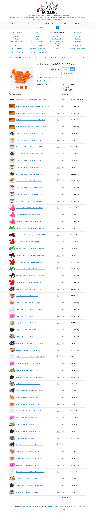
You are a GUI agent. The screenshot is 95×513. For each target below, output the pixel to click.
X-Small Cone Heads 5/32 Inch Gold (27, 479)
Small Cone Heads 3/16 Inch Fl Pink (27, 418)
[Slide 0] (17, 87)
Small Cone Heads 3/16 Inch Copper (27, 397)
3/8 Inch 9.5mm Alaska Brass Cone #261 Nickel (31, 127)
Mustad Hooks (77, 46)
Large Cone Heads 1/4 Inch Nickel (26, 336)
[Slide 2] (26, 87)
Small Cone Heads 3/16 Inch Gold (26, 424)
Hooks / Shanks (37, 46)
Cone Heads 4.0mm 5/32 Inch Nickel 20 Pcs (29, 147)
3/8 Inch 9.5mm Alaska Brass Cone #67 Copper (31, 113)
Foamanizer (78, 41)
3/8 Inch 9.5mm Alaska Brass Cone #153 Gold (30, 120)
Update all (65, 94)
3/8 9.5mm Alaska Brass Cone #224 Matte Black (31, 100)
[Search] (46, 27)
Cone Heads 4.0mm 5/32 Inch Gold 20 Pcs (29, 140)
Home (11, 57)
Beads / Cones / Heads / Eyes (31, 57)
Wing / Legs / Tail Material (37, 52)
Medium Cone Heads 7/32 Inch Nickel (28, 384)
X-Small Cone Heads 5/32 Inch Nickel (27, 492)
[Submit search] (57, 27)
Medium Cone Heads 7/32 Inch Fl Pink (28, 364)
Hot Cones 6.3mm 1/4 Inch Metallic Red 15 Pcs (30, 276)
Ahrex (37, 32)
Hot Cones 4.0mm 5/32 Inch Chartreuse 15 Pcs (31, 228)
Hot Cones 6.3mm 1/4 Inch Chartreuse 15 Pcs (30, 269)
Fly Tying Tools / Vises (37, 41)
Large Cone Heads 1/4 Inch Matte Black (28, 330)
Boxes (37, 36)
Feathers (78, 39)
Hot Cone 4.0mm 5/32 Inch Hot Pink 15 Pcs (29, 208)
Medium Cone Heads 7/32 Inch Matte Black (29, 377)
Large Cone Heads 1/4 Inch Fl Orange (28, 303)
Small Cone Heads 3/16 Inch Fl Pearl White (29, 411)
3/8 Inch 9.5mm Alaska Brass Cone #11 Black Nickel (32, 106)
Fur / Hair (17, 46)
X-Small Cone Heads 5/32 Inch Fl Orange (29, 458)
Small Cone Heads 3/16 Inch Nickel (27, 438)
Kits (57, 46)
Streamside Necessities (37, 48)
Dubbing (37, 39)
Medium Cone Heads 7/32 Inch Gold (27, 370)
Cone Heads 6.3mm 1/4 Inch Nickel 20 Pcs (29, 188)
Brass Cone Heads (51, 57)
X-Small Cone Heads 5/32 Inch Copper (28, 452)
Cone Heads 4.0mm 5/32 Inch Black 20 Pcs (29, 133)
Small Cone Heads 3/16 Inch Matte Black (29, 431)
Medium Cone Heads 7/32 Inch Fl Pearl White (30, 357)
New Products (17, 32)
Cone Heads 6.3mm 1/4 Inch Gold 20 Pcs (29, 181)
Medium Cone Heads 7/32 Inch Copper (28, 350)
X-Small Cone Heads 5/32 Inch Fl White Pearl (30, 472)
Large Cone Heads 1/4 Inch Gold (26, 323)
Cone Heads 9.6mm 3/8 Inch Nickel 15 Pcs (29, 194)
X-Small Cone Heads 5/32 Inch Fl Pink (28, 465)
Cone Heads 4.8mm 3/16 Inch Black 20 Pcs (29, 154)
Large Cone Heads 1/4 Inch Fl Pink (27, 316)
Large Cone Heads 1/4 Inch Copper (27, 296)
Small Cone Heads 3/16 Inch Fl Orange (28, 404)
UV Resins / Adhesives (17, 52)
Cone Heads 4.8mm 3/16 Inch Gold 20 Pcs (29, 160)
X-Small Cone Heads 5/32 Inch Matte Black (29, 485)
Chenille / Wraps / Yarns (57, 36)
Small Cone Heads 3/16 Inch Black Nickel (29, 391)
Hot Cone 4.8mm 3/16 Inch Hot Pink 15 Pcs (29, 215)
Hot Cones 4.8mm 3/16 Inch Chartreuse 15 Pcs (31, 248)
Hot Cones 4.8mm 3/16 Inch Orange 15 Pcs (29, 262)
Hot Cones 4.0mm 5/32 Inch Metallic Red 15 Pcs (31, 235)
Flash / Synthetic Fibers (17, 41)
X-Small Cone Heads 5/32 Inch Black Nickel (29, 445)
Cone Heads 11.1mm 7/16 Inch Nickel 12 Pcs (30, 201)
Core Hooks (78, 36)
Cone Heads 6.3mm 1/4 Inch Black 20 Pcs (29, 174)
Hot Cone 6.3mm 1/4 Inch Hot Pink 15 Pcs (29, 221)
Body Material (77, 32)
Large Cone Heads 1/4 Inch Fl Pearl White (29, 309)
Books (17, 36)
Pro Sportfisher (17, 48)
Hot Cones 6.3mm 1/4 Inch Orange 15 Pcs (29, 282)
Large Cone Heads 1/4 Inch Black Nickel (28, 289)
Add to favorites (68, 74)
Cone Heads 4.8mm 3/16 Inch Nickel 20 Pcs (29, 167)
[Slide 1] (21, 87)
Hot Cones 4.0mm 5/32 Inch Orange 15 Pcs (29, 242)
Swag (57, 48)
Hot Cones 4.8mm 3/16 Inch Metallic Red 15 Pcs (31, 255)
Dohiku (17, 39)
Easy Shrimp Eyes (57, 39)
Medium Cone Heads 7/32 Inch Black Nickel (30, 343)
